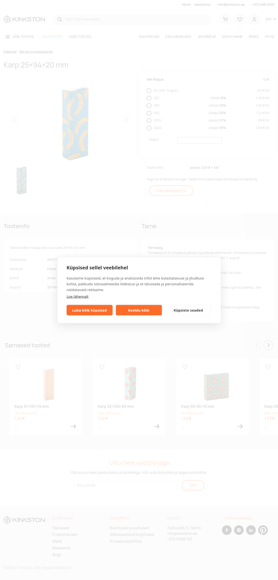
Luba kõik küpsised (89, 310)
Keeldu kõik (139, 310)
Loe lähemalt (78, 296)
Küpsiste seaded (188, 310)
